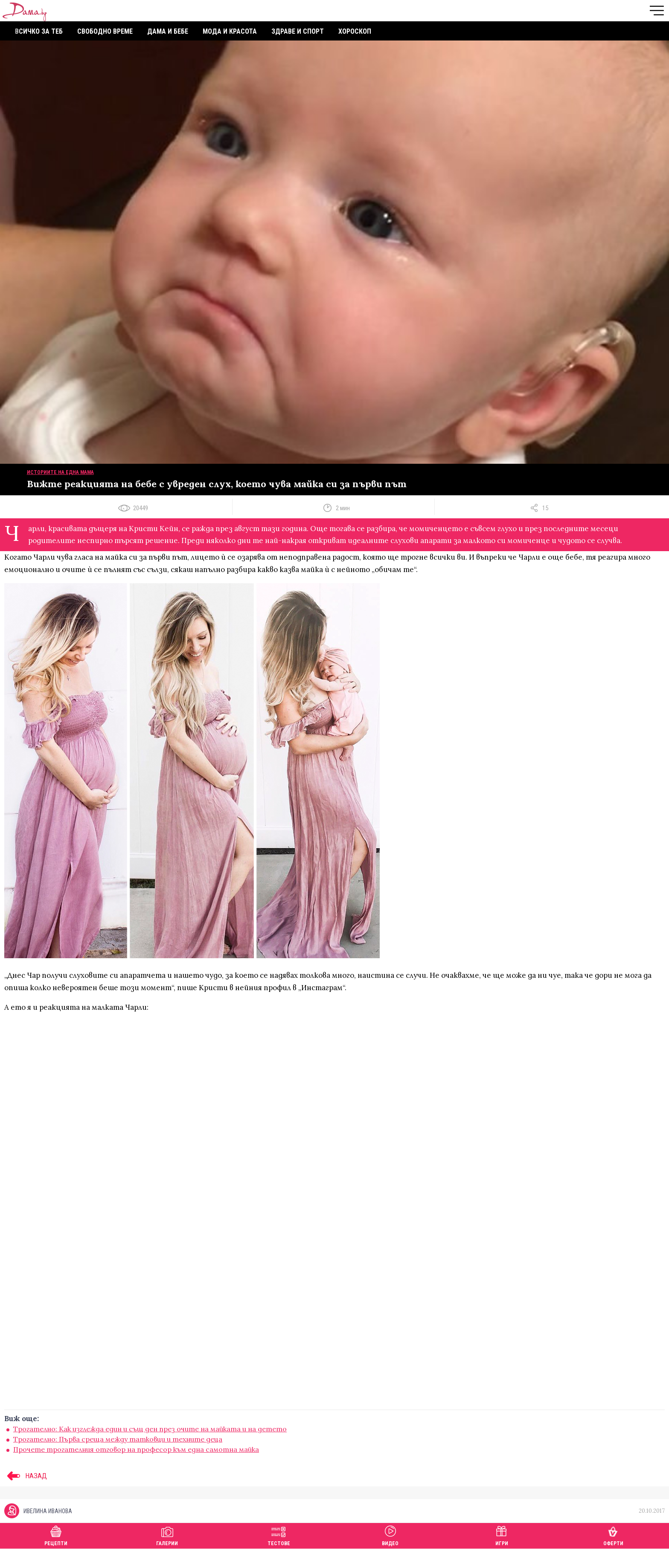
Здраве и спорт (297, 31)
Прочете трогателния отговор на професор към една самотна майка (136, 1449)
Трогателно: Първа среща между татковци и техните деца (117, 1439)
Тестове (279, 1534)
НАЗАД (25, 1475)
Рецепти (55, 1534)
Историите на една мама (60, 472)
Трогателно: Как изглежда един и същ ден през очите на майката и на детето (150, 1429)
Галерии (167, 1534)
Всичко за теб (39, 31)
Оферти (613, 1534)
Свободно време (105, 31)
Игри (502, 1534)
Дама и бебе (167, 31)
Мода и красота (230, 31)
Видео (390, 1534)
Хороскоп (354, 31)
